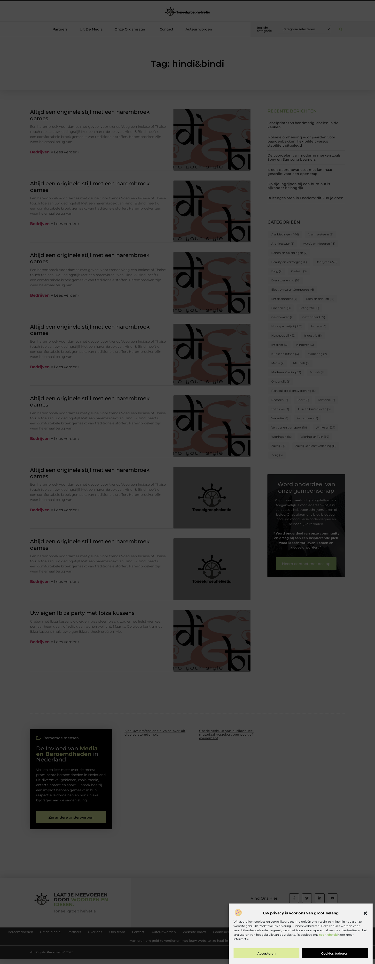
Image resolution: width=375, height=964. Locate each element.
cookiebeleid (328, 934)
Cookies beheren (334, 953)
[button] (365, 913)
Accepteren (266, 953)
